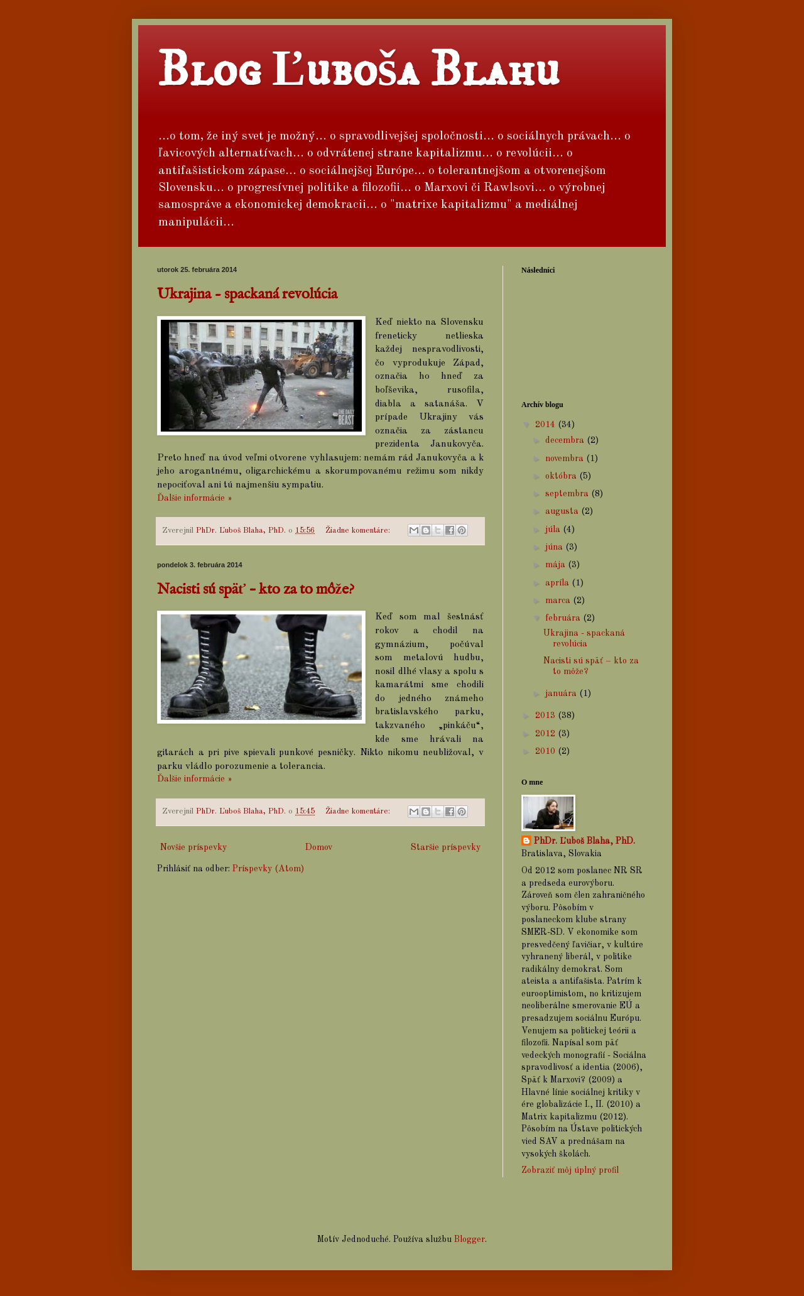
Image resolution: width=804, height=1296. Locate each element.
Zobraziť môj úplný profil (570, 1170)
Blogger (469, 1239)
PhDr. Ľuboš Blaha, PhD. (584, 841)
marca (559, 600)
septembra (568, 493)
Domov (318, 847)
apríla (558, 583)
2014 (546, 424)
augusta (563, 511)
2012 (546, 733)
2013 (546, 715)
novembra (565, 458)
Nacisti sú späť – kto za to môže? (255, 589)
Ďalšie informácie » (194, 498)
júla (554, 529)
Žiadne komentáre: (359, 530)
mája (556, 564)
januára (562, 693)
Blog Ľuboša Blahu (358, 70)
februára (564, 618)
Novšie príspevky (193, 847)
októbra (562, 476)
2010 (546, 751)
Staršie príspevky (446, 847)
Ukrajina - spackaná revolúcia (247, 294)
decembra (566, 440)
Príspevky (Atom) (268, 868)
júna (555, 547)
